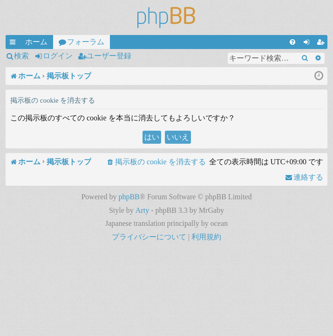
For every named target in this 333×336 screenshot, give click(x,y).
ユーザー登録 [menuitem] (322, 43)
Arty (142, 210)
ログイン (58, 56)
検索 (21, 56)
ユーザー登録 (109, 56)
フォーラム (85, 42)
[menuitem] (292, 42)
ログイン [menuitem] (308, 43)
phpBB (128, 197)
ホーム (36, 42)
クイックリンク (14, 43)
